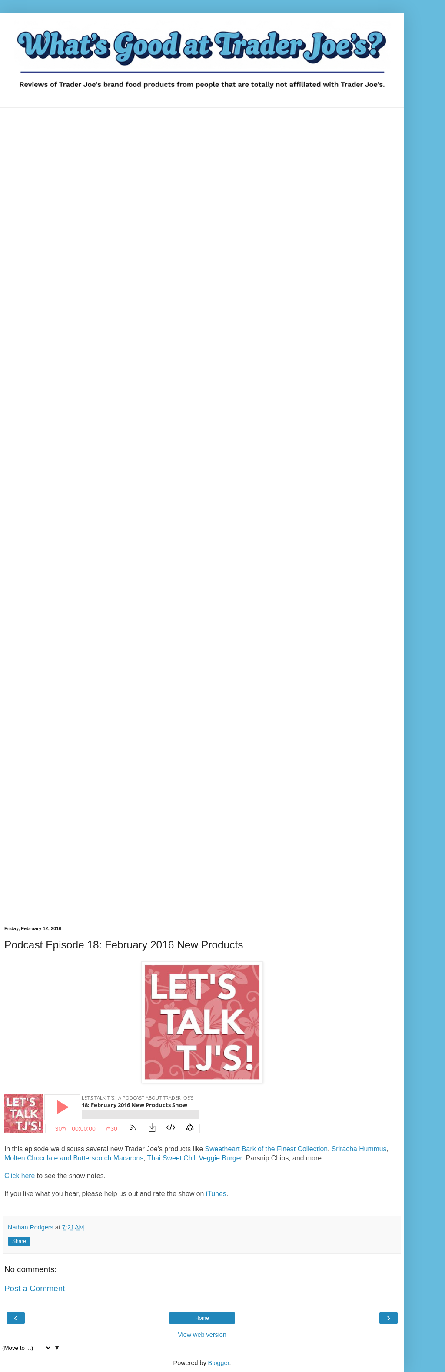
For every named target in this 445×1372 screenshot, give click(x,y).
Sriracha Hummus (359, 1149)
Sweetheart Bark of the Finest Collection (266, 1149)
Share (19, 1241)
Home (202, 1318)
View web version (202, 1334)
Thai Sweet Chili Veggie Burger (194, 1158)
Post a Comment (34, 1288)
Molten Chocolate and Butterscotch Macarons (73, 1158)
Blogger (218, 1362)
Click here (19, 1176)
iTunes (216, 1193)
